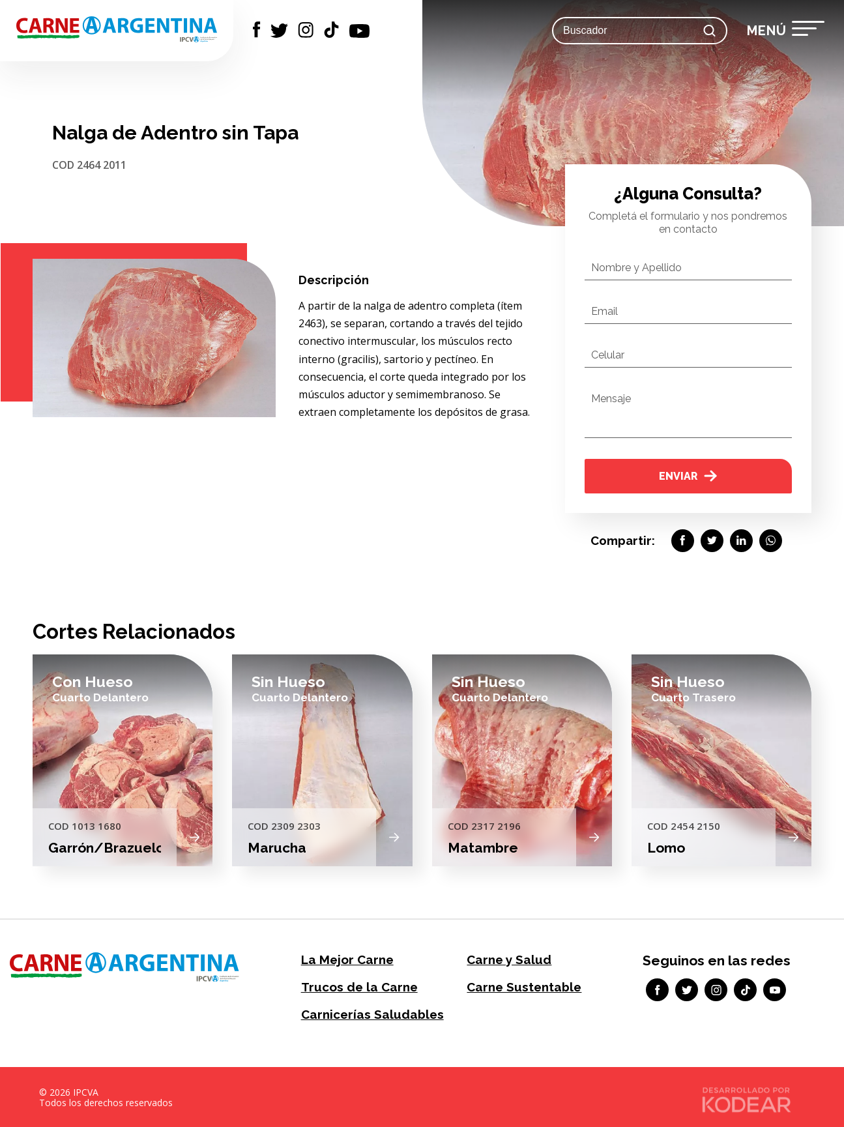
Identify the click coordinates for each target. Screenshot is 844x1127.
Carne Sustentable (522, 986)
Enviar (688, 476)
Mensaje (611, 398)
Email (604, 311)
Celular (607, 355)
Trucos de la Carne (356, 986)
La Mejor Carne (345, 959)
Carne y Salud (507, 959)
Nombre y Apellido (636, 267)
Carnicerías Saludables (368, 1012)
